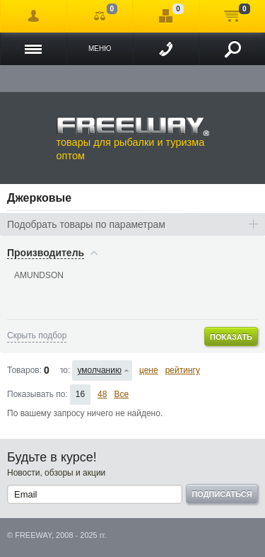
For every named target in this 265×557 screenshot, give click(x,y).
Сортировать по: (65, 370)
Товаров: (24, 370)
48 (102, 394)
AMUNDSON (39, 275)
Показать (231, 337)
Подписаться (222, 494)
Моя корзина (232, 16)
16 (80, 394)
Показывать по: (37, 394)
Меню (99, 48)
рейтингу (182, 370)
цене (148, 370)
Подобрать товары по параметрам (86, 224)
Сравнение (100, 16)
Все (121, 394)
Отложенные (166, 16)
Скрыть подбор (36, 335)
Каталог (33, 49)
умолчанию (99, 370)
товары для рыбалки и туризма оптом (133, 138)
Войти (33, 16)
